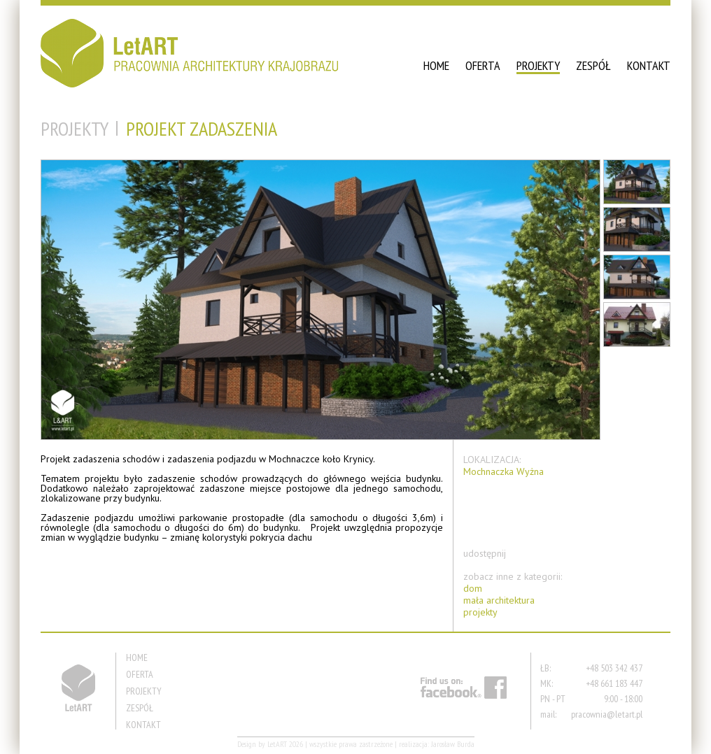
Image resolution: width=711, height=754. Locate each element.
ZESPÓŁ (593, 65)
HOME (436, 65)
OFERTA (482, 65)
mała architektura (499, 600)
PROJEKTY (538, 65)
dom (472, 589)
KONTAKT (648, 65)
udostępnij (484, 554)
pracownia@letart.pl (606, 714)
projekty (480, 612)
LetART (277, 744)
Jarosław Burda (452, 744)
